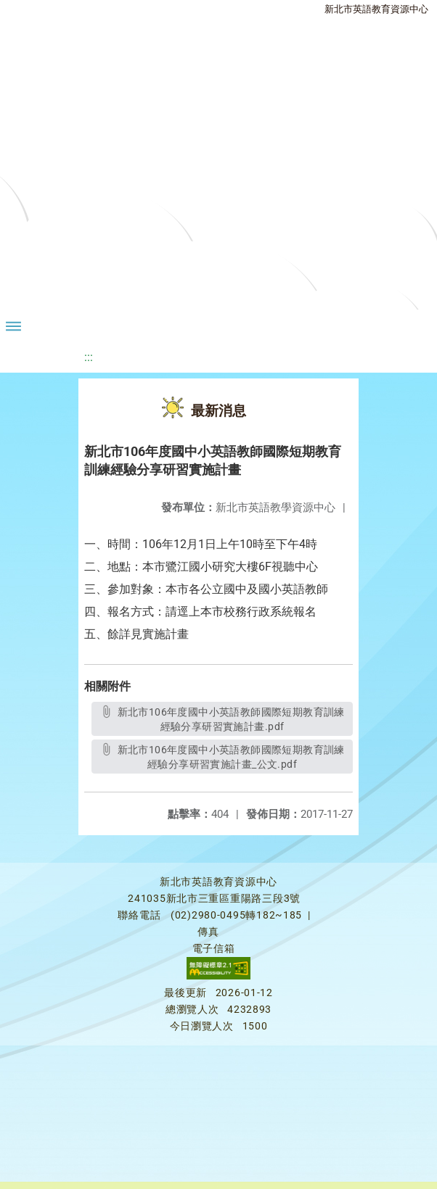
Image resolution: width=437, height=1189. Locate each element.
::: (88, 357)
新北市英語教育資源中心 (376, 9)
